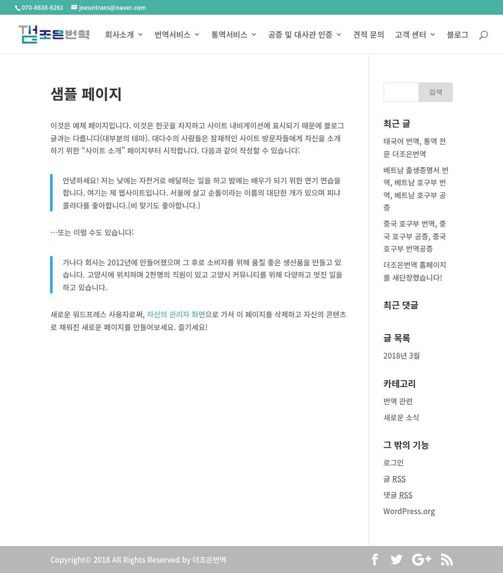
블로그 (458, 35)
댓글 (398, 495)
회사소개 (119, 35)
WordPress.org (409, 511)
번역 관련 (398, 401)
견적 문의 (368, 35)
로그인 (394, 462)
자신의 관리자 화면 (176, 314)
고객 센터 (410, 35)
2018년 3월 (402, 355)
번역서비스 (173, 35)
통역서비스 (229, 35)
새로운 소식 (401, 417)
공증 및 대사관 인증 (300, 35)
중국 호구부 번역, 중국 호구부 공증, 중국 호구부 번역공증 (415, 236)
